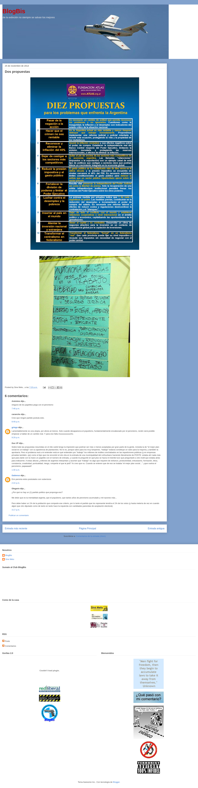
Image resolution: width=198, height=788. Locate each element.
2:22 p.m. (16, 483)
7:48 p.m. (16, 408)
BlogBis (13, 11)
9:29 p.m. (16, 437)
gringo (15, 427)
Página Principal (87, 528)
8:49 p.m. (16, 422)
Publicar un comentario (19, 515)
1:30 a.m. (16, 470)
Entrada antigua (156, 528)
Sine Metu (9, 559)
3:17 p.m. (16, 510)
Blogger (116, 782)
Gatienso (16, 475)
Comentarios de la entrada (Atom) (91, 536)
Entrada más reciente (16, 528)
